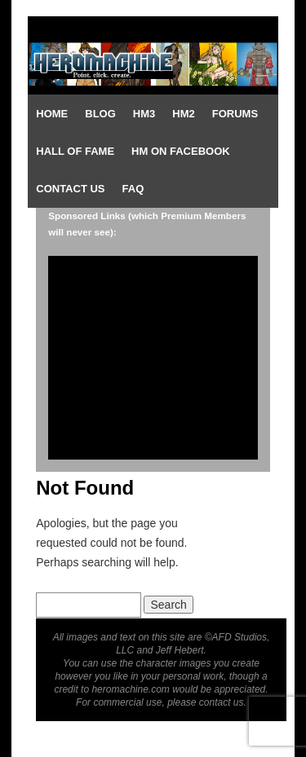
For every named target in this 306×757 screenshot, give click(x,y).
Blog (100, 114)
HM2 (183, 114)
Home (52, 114)
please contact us (205, 702)
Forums (235, 114)
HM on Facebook (180, 151)
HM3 (144, 114)
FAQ (133, 189)
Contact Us (70, 189)
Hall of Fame (75, 151)
